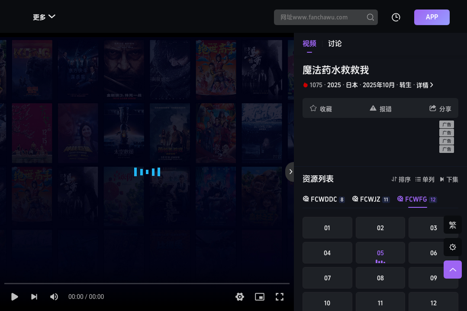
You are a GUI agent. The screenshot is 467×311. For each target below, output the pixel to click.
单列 (425, 179)
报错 (380, 108)
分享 (440, 108)
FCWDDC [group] (324, 199)
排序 (401, 179)
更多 (44, 18)
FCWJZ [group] (371, 199)
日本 (352, 85)
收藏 (320, 108)
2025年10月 (379, 85)
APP (432, 17)
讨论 (335, 44)
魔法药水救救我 (336, 70)
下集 (448, 179)
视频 (309, 44)
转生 (405, 85)
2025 (334, 85)
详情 (425, 85)
